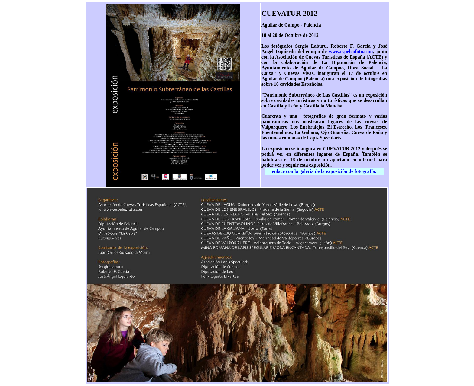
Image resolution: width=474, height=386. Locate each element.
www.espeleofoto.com (351, 51)
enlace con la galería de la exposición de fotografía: (324, 171)
